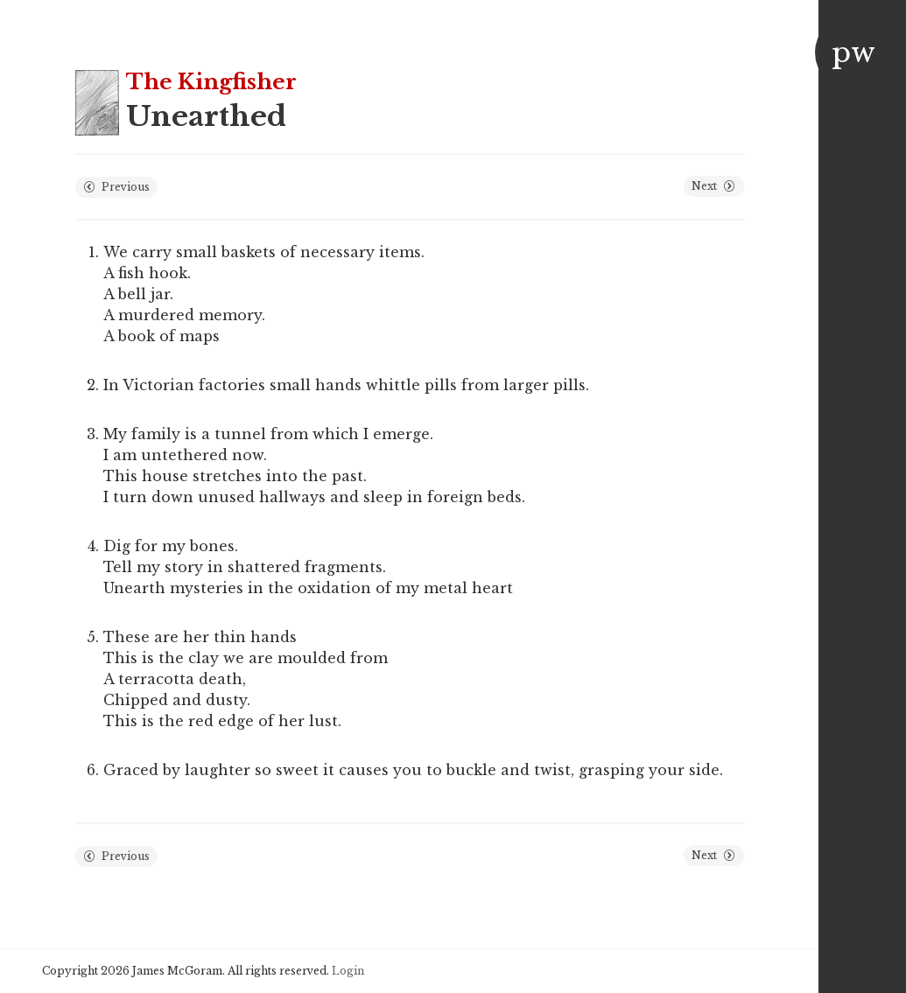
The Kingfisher (211, 81)
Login (348, 970)
